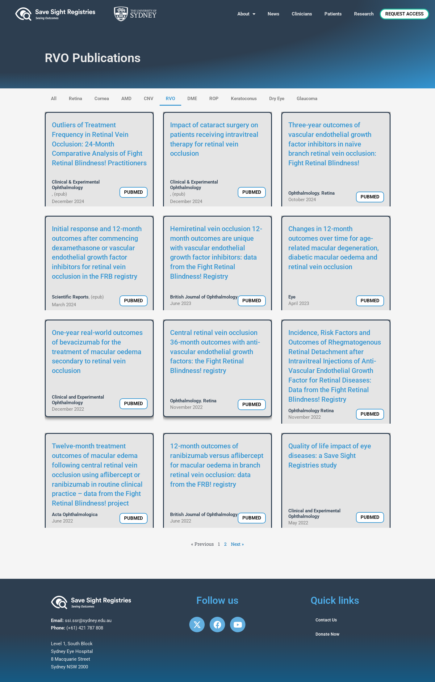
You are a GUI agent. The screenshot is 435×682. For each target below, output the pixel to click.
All (53, 98)
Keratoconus (244, 98)
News (273, 14)
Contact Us (327, 620)
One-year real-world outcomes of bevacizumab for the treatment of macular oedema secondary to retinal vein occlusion (97, 352)
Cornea (101, 98)
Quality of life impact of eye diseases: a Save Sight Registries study (329, 455)
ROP (214, 98)
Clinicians (302, 14)
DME (192, 98)
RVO (170, 98)
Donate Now (328, 634)
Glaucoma (307, 98)
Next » (238, 544)
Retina (75, 98)
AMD (126, 98)
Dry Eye (276, 98)
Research (364, 14)
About (246, 14)
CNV (148, 98)
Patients (333, 14)
